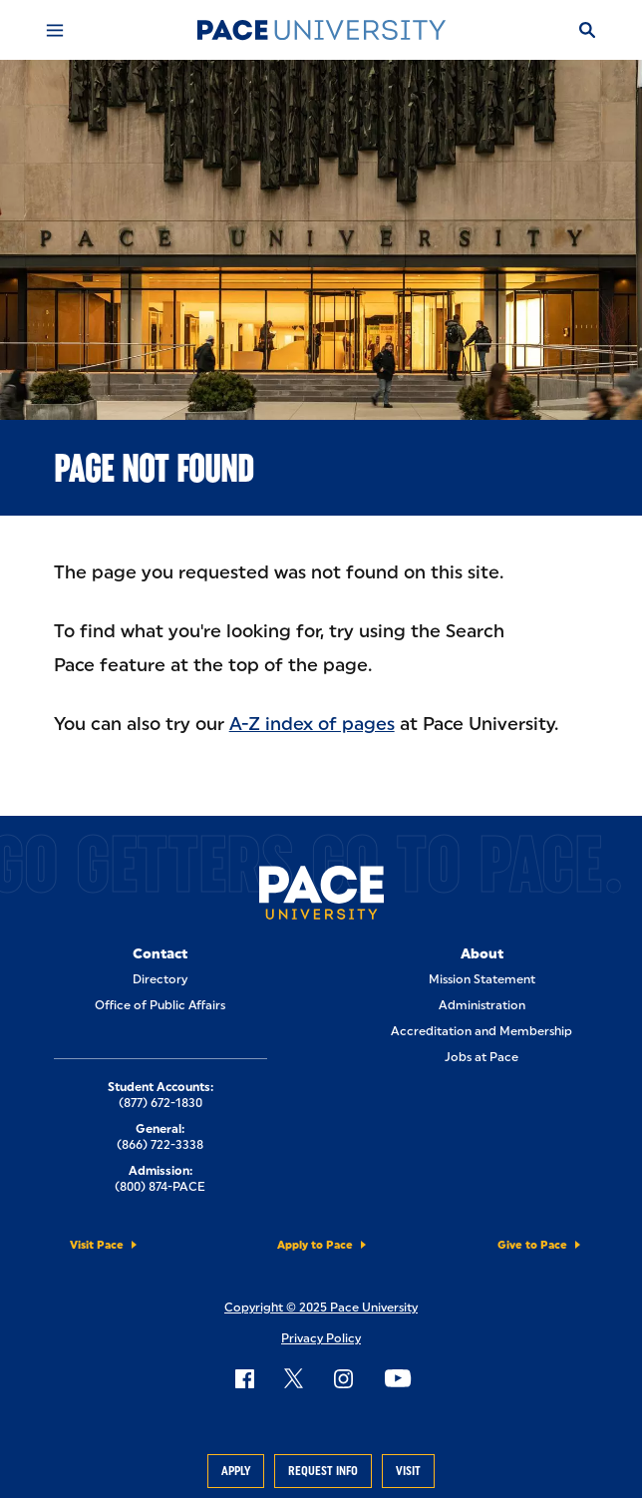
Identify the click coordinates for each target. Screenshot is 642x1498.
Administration (482, 1005)
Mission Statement (482, 979)
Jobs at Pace (481, 1057)
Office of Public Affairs (160, 1005)
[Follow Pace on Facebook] (244, 1378)
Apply (235, 1471)
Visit (408, 1471)
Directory (160, 979)
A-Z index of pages (312, 724)
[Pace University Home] (321, 30)
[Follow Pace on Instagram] (343, 1378)
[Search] (587, 30)
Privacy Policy (321, 1338)
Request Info (323, 1471)
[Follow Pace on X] (293, 1378)
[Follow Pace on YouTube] (398, 1378)
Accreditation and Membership (481, 1031)
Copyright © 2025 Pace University (321, 1307)
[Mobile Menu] (55, 30)
